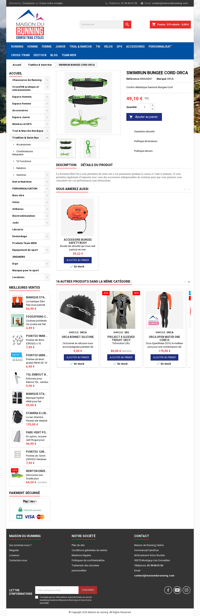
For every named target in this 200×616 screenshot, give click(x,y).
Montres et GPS (21, 124)
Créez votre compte (51, 3)
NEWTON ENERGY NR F (37, 471)
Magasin (14, 550)
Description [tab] (66, 165)
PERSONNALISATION (24, 188)
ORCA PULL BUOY (121, 239)
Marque (161, 78)
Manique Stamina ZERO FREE (37, 297)
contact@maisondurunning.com (170, 3)
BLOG (54, 55)
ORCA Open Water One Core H (77, 246)
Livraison (14, 555)
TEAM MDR (69, 55)
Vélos (15, 202)
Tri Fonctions (23, 161)
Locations (18, 277)
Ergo (15, 263)
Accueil (15, 73)
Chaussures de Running (27, 80)
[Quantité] (144, 107)
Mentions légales (81, 555)
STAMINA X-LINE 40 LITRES (37, 413)
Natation (21, 168)
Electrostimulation (23, 215)
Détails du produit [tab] (97, 165)
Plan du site (78, 545)
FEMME (47, 46)
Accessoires (20, 110)
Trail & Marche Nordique (27, 130)
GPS (119, 46)
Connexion (28, 3)
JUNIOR (60, 46)
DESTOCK (40, 55)
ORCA (170, 78)
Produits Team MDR (24, 243)
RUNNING (17, 46)
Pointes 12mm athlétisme (37, 451)
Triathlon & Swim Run (25, 137)
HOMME (32, 46)
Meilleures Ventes (24, 287)
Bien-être (18, 195)
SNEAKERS (18, 256)
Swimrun (21, 174)
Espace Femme (21, 103)
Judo (15, 222)
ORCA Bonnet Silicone (78, 336)
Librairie (17, 229)
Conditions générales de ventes (89, 550)
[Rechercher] (105, 24)
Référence (132, 78)
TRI (98, 46)
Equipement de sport (25, 249)
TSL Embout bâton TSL (37, 374)
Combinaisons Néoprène (22, 153)
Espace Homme (22, 96)
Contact (141, 536)
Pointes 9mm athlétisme (37, 336)
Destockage (19, 236)
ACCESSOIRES (135, 46)
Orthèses (17, 209)
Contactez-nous (18, 560)
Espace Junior (21, 117)
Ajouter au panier (143, 117)
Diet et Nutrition (22, 181)
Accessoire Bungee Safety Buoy (164, 241)
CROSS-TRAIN (20, 55)
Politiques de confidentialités (88, 560)
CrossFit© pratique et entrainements (25, 88)
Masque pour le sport (25, 270)
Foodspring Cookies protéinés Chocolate (37, 316)
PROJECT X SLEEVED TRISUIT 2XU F (121, 338)
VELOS (108, 46)
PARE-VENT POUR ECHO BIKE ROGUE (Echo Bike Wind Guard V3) (37, 432)
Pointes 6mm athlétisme (37, 355)
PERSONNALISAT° (160, 46)
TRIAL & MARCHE (80, 46)
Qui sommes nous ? (20, 545)
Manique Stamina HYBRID (37, 393)
